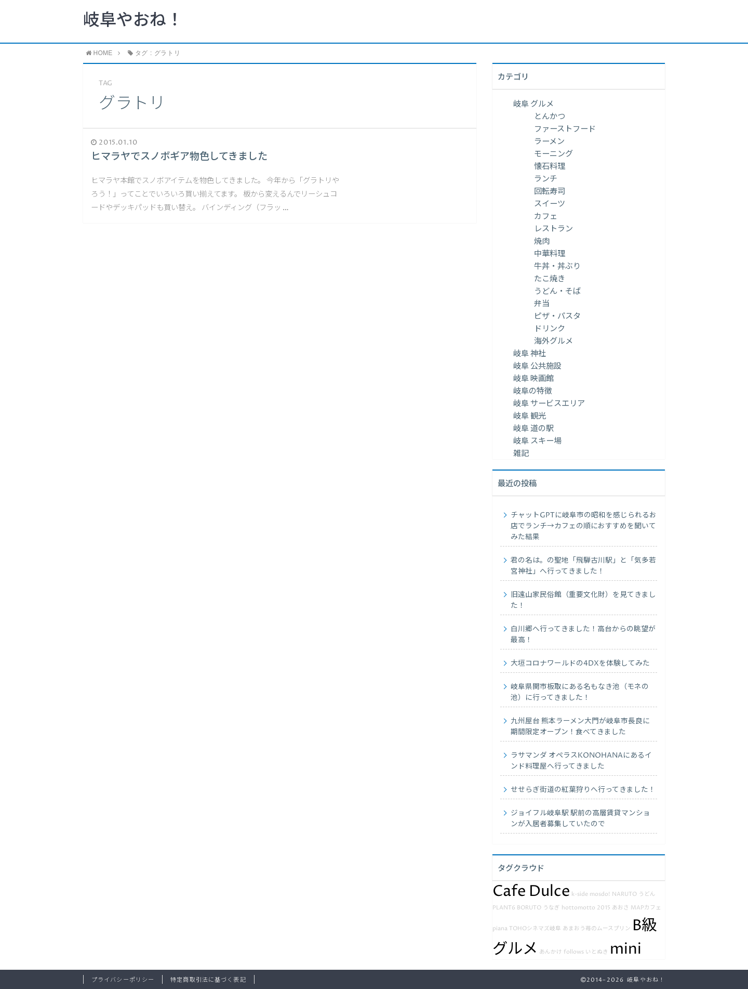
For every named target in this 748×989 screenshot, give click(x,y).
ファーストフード (565, 129)
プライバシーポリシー (122, 980)
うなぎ (551, 908)
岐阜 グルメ (533, 104)
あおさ (620, 908)
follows (574, 952)
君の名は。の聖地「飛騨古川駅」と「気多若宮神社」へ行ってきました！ (583, 566)
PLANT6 (503, 908)
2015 (603, 908)
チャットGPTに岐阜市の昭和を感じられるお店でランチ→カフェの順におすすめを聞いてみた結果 (584, 526)
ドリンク (549, 328)
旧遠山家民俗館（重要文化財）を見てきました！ (583, 600)
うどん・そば (557, 291)
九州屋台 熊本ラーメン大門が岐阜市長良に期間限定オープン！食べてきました (580, 727)
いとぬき (596, 952)
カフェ (545, 216)
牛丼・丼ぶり (557, 266)
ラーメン (549, 141)
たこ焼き (549, 279)
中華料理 (549, 254)
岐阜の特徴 (532, 391)
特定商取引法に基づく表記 (208, 980)
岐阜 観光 (529, 416)
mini (626, 949)
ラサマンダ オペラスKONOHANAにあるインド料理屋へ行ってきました (581, 761)
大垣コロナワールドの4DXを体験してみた (580, 663)
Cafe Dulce (531, 891)
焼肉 (542, 241)
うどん (647, 894)
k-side (579, 894)
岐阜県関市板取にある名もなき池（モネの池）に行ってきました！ (580, 692)
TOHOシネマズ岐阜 (535, 928)
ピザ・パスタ (557, 316)
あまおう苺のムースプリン (597, 928)
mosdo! (600, 894)
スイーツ (549, 204)
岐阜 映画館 (533, 378)
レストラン (553, 229)
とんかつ (549, 116)
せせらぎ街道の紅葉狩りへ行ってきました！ (583, 790)
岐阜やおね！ (133, 20)
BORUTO (529, 908)
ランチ (545, 179)
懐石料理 (549, 166)
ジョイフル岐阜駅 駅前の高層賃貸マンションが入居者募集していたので (580, 819)
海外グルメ (553, 341)
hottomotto (578, 908)
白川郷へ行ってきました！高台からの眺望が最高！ (583, 634)
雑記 (521, 453)
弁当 (542, 303)
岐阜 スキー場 (537, 441)
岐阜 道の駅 (533, 428)
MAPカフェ (646, 908)
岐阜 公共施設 (537, 366)
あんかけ (550, 952)
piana (499, 928)
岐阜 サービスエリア (549, 403)
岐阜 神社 (529, 353)
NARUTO (624, 894)
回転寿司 (549, 191)
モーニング (553, 154)
